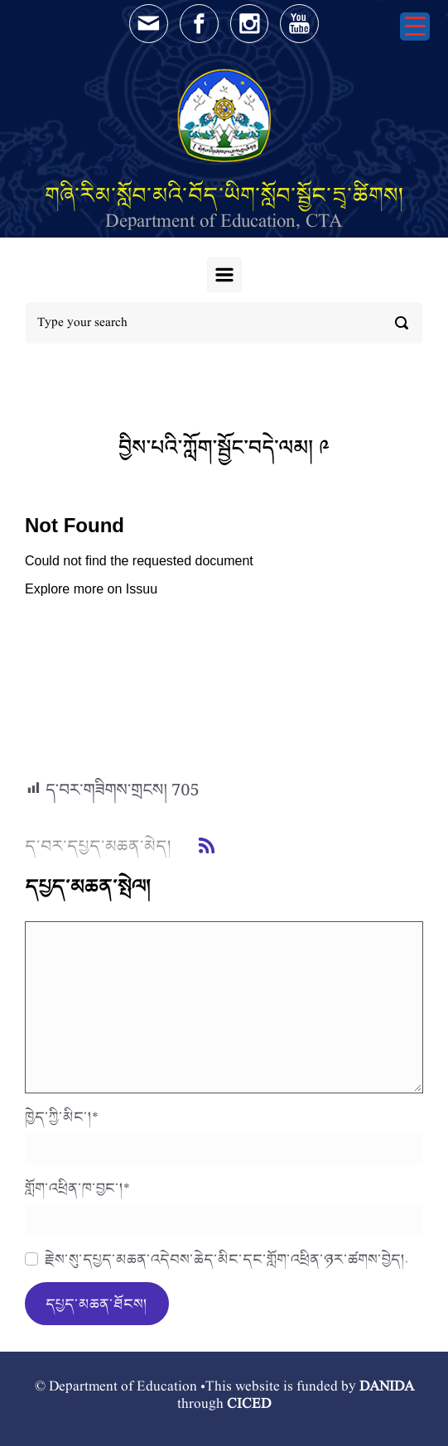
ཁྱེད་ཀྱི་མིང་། (62, 1117)
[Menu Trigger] (415, 26)
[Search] (224, 322)
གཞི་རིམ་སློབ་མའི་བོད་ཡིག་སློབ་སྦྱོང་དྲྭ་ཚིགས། (224, 195)
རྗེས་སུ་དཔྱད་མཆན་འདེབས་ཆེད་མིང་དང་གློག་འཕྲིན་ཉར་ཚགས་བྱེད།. (226, 1259)
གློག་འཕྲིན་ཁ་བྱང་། (77, 1188)
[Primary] (224, 274)
